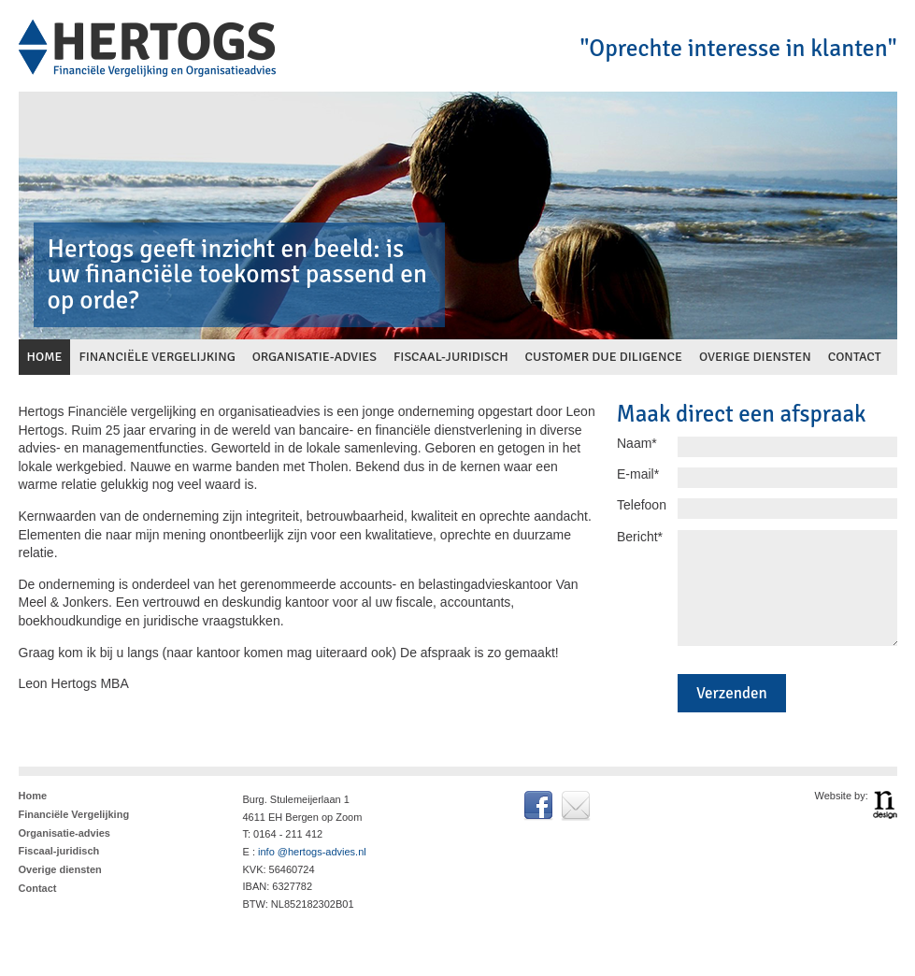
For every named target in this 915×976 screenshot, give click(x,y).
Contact (38, 888)
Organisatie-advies (64, 833)
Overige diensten (60, 869)
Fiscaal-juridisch (59, 850)
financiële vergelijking (157, 357)
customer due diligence (603, 357)
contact (854, 357)
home (45, 357)
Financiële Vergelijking (74, 814)
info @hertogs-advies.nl (312, 851)
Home (33, 795)
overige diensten (755, 357)
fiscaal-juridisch (450, 357)
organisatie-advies (314, 357)
